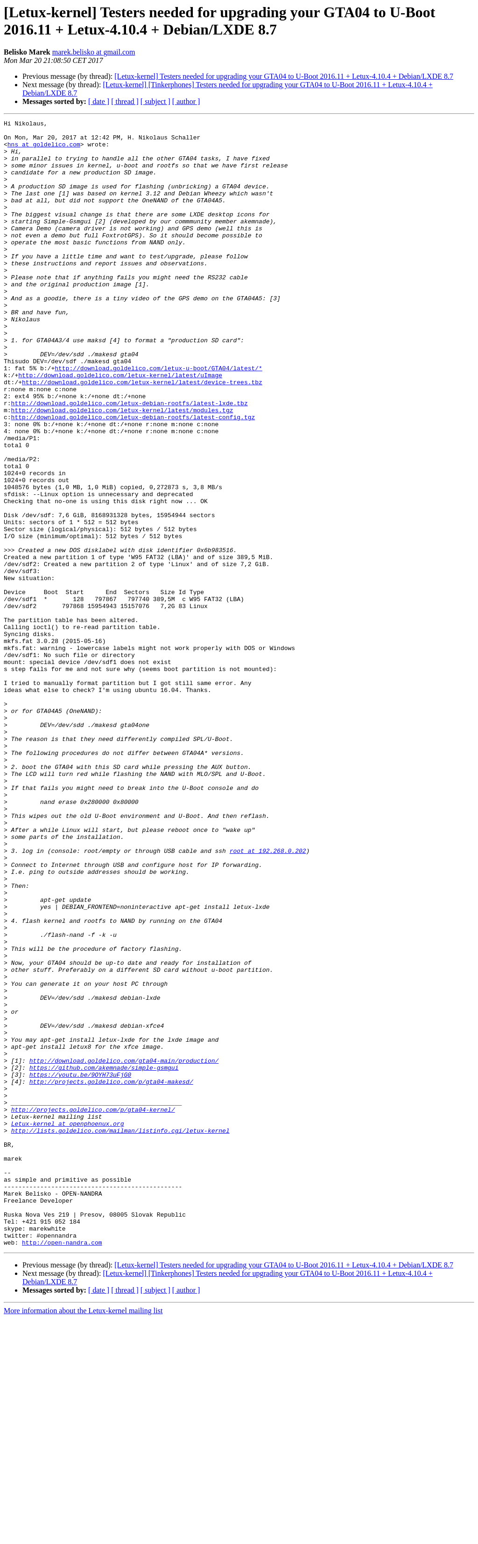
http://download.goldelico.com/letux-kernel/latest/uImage (120, 426)
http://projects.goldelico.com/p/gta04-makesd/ (111, 1274)
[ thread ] (125, 101)
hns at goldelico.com (43, 149)
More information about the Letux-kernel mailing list (83, 1536)
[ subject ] (155, 101)
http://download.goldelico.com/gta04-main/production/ (124, 1249)
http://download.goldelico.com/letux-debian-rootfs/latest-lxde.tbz (129, 460)
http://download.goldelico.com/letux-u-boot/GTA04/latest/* (158, 418)
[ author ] (186, 101)
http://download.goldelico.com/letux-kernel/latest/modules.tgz (122, 468)
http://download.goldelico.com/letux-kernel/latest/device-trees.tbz (142, 435)
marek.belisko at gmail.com (93, 52)
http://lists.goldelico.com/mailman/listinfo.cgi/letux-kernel (120, 1333)
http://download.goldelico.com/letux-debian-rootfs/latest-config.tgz (133, 477)
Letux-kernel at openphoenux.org (67, 1325)
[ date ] (98, 101)
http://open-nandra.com (62, 1467)
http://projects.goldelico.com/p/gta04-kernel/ (93, 1308)
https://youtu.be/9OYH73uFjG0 (80, 1266)
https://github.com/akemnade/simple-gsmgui (104, 1257)
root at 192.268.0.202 (268, 997)
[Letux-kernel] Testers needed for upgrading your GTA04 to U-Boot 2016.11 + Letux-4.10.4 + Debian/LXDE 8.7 (283, 76)
